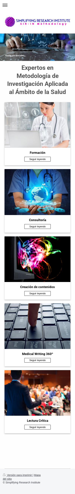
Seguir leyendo (37, 159)
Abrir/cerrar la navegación (37, 5)
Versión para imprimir (18, 475)
